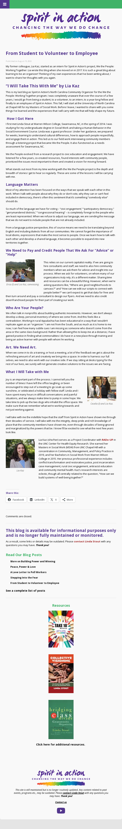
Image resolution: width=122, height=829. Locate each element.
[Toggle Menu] (4, 4)
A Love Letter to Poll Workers (28, 572)
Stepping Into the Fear (24, 577)
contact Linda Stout (87, 541)
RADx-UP (107, 439)
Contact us (61, 802)
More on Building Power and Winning (32, 561)
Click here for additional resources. (61, 744)
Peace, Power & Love (23, 566)
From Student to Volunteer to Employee (34, 583)
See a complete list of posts (25, 590)
